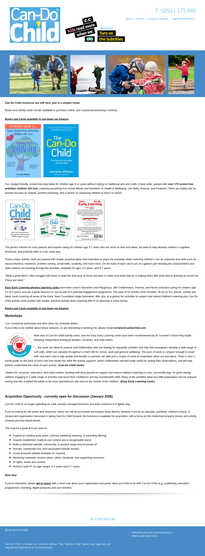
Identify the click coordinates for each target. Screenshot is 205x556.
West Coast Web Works (145, 536)
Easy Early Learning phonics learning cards (32, 287)
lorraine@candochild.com (130, 327)
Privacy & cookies (158, 19)
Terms (140, 19)
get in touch (43, 483)
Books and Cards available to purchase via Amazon (37, 119)
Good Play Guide (181, 335)
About (129, 19)
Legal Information (182, 19)
